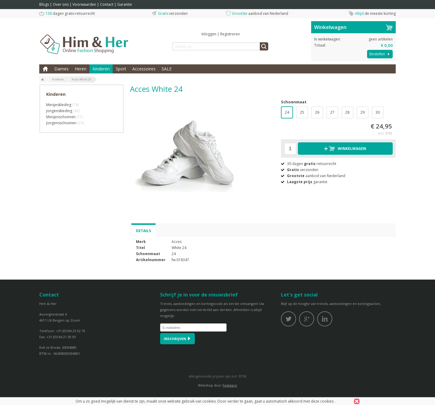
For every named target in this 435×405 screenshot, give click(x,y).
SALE (167, 69)
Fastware (230, 385)
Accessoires (144, 69)
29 (362, 112)
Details (143, 230)
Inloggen (208, 34)
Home (45, 69)
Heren (80, 69)
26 (317, 112)
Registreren (230, 34)
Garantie (124, 4)
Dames (61, 69)
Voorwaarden (84, 4)
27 (332, 112)
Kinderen (101, 69)
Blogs (44, 4)
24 (287, 112)
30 (377, 112)
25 (302, 112)
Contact (106, 4)
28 (347, 112)
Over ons (61, 4)
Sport (121, 69)
